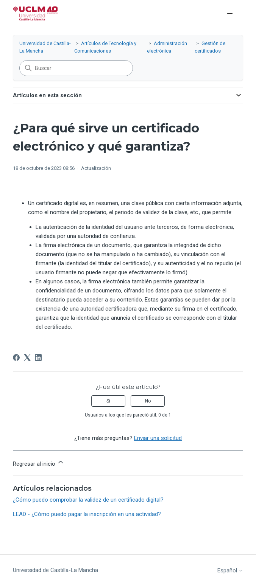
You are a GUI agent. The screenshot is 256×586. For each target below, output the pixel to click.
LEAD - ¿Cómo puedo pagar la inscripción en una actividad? (87, 514)
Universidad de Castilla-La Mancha (55, 570)
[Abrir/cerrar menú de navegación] (229, 14)
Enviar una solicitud (158, 438)
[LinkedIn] (38, 357)
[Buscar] (76, 68)
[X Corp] (27, 357)
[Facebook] (16, 357)
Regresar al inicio (38, 462)
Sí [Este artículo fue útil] (108, 401)
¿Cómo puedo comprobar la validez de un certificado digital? (88, 499)
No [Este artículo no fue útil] (148, 401)
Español (230, 570)
